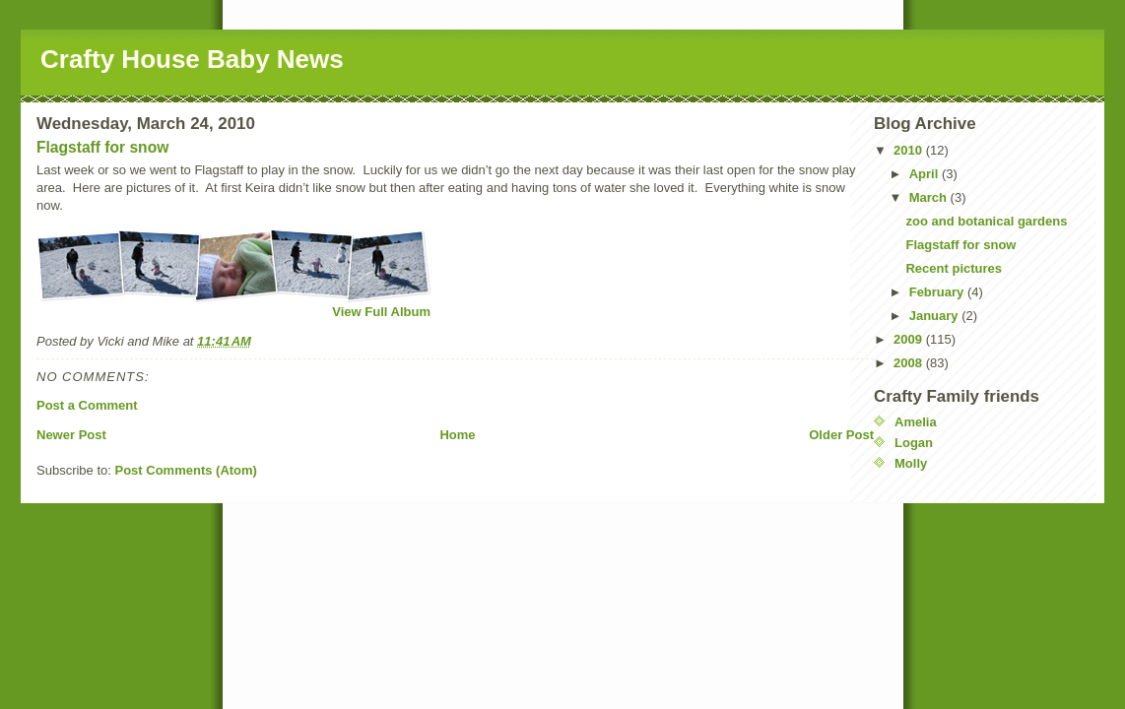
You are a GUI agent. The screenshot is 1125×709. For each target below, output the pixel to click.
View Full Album (381, 311)
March (930, 197)
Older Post (841, 434)
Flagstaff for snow (102, 147)
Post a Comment (87, 405)
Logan (913, 442)
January (935, 315)
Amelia (915, 422)
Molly (910, 463)
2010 (909, 150)
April (925, 173)
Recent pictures (953, 268)
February (938, 292)
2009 (909, 339)
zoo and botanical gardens (986, 221)
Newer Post (71, 434)
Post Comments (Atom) (186, 470)
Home (457, 434)
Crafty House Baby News (192, 59)
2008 (909, 362)
